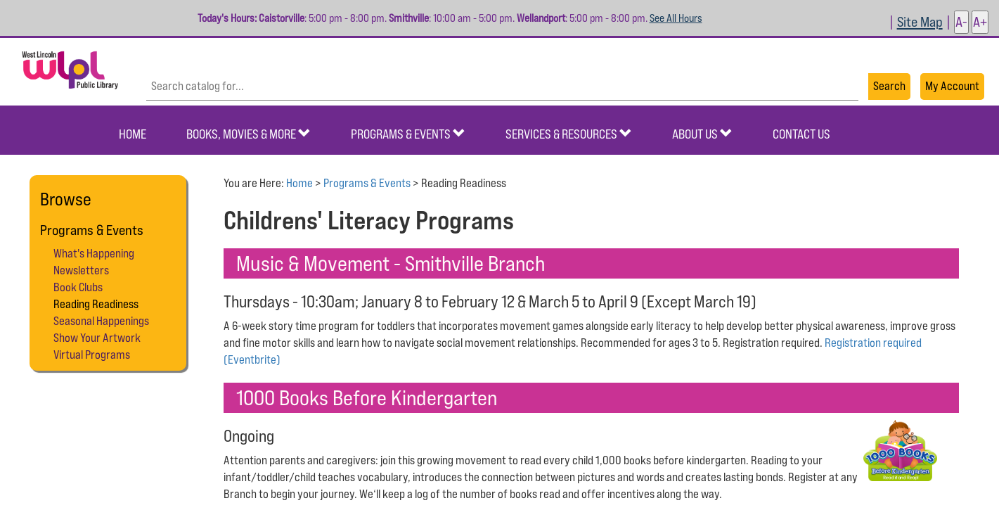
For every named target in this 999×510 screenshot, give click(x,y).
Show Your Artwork (97, 338)
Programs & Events (408, 133)
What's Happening (93, 253)
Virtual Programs (91, 355)
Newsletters (81, 270)
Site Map (920, 21)
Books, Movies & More (248, 133)
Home (132, 133)
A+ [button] (980, 21)
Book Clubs (78, 287)
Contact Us (801, 133)
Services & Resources (568, 133)
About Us (702, 133)
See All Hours (676, 18)
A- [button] (961, 21)
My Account (952, 86)
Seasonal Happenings (101, 321)
